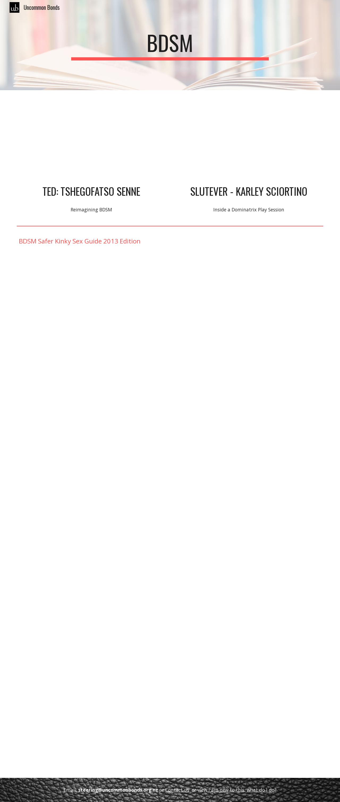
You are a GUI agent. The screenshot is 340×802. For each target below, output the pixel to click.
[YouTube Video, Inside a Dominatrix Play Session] (248, 138)
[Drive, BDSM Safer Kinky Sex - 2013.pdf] (170, 516)
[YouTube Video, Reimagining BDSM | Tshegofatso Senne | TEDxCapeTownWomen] (91, 138)
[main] (170, 45)
